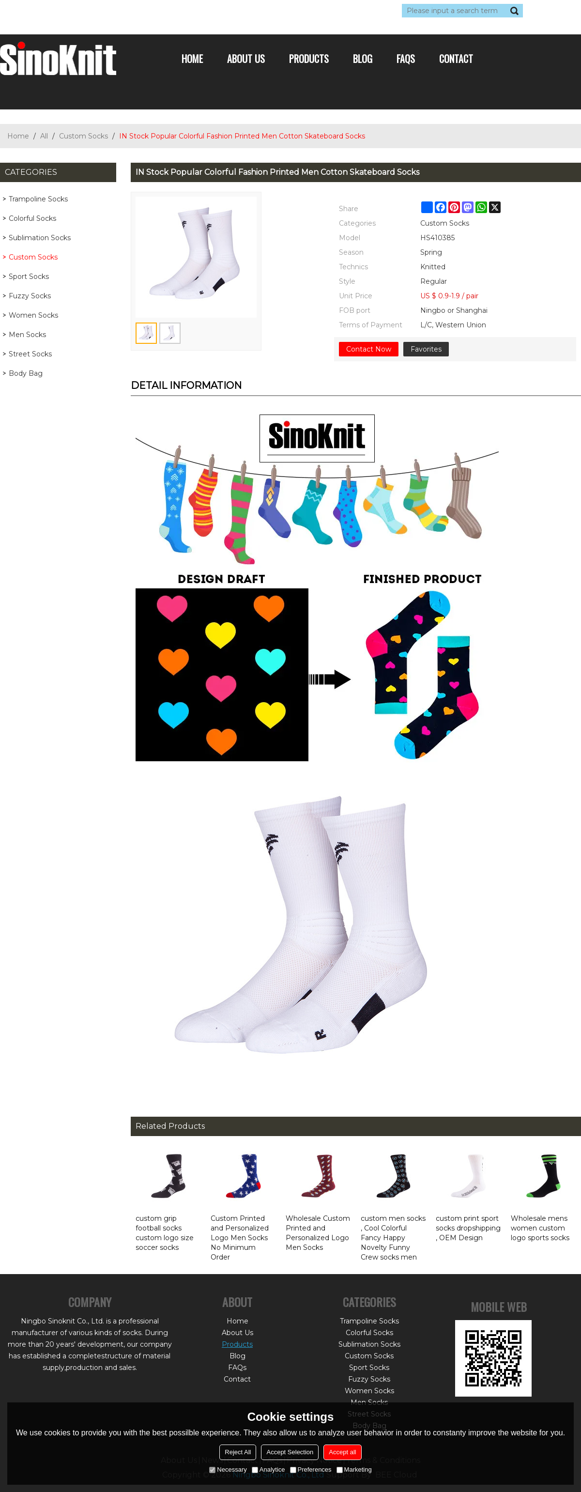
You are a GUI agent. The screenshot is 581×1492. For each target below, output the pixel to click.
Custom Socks (83, 136)
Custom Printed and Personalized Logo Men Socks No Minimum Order (240, 1237)
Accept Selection (289, 1452)
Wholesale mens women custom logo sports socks (540, 1228)
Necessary (227, 1469)
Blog (362, 58)
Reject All (238, 1452)
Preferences (311, 1469)
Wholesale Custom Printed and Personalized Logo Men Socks (318, 1233)
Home (192, 58)
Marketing (354, 1469)
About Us (246, 58)
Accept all (342, 1452)
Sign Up (89, 10)
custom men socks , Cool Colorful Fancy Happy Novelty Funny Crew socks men (393, 1237)
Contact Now (368, 349)
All (44, 136)
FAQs (406, 58)
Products (309, 58)
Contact (456, 58)
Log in (59, 10)
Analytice (268, 1469)
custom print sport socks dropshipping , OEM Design (468, 1228)
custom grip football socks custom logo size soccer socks (165, 1233)
